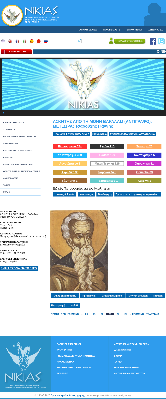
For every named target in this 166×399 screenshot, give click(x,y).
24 (118, 314)
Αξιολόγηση (104, 194)
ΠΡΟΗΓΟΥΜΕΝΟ (70, 314)
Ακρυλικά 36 (69, 172)
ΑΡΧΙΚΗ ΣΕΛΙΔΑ (88, 29)
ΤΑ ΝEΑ (6, 185)
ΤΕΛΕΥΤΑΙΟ (152, 314)
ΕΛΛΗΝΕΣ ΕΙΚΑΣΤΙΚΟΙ (13, 122)
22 (102, 314)
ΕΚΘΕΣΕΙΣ (8, 157)
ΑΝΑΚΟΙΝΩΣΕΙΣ (10, 178)
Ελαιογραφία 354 (70, 146)
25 (125, 314)
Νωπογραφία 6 (144, 155)
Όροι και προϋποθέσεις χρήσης (68, 395)
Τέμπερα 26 (144, 146)
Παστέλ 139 (107, 155)
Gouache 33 (144, 172)
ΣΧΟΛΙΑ (6, 192)
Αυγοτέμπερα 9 (70, 163)
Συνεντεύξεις (86, 194)
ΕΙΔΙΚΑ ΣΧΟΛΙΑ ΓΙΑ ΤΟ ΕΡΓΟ (19, 268)
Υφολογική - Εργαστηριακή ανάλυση (137, 194)
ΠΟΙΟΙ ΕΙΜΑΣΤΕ (111, 29)
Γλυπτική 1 (69, 180)
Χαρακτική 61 (144, 163)
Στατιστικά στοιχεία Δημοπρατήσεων (132, 134)
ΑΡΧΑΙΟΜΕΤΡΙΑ (10, 143)
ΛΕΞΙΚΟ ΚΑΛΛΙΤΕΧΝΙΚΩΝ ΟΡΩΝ (18, 164)
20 (86, 314)
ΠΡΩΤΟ (55, 314)
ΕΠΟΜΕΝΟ (138, 314)
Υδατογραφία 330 (70, 155)
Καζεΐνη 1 (144, 180)
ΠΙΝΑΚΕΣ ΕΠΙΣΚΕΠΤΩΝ (127, 367)
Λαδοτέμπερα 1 (107, 180)
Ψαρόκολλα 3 (107, 172)
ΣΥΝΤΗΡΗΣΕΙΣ (10, 129)
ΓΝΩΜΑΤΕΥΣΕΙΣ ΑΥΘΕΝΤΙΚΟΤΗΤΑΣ (19, 136)
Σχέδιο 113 (107, 146)
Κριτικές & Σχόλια (64, 194)
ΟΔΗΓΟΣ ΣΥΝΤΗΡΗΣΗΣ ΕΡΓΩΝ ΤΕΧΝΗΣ (21, 171)
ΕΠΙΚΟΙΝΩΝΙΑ (134, 29)
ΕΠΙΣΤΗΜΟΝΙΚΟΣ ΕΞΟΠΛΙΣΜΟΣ (18, 150)
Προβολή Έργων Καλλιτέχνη (71, 134)
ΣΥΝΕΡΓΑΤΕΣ (155, 29)
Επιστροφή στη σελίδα (65, 305)
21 (94, 314)
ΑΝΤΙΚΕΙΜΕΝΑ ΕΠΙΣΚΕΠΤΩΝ (129, 373)
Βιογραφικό (99, 134)
